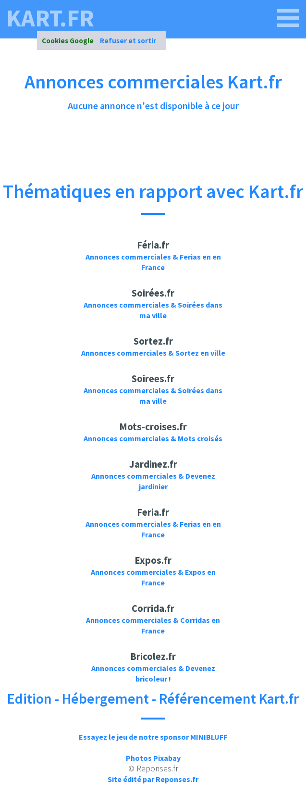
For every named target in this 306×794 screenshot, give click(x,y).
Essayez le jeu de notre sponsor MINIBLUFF (153, 737)
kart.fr (50, 18)
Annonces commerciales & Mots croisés (153, 438)
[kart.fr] (288, 18)
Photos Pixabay (153, 758)
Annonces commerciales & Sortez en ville (153, 353)
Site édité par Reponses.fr (153, 779)
